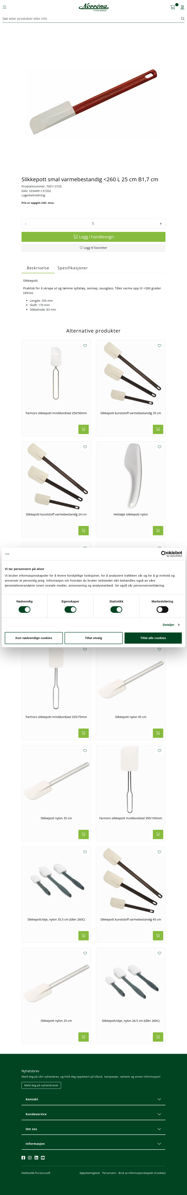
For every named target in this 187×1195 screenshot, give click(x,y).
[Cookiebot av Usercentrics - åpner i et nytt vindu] (164, 554)
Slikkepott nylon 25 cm (56, 1021)
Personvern (109, 1173)
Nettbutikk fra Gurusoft (36, 1173)
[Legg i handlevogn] (93, 237)
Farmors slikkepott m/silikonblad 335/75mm (56, 717)
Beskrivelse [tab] (38, 267)
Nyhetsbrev (30, 1071)
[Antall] (92, 224)
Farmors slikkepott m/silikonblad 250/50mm (56, 413)
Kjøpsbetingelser (90, 1173)
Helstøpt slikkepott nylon (131, 514)
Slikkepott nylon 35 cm (56, 818)
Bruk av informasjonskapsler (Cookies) (142, 1173)
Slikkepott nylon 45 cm (130, 717)
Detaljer (168, 624)
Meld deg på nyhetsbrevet (41, 1085)
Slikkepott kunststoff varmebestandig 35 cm (130, 413)
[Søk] (91, 18)
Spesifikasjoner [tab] (73, 267)
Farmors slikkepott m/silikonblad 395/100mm (130, 818)
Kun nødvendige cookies (34, 638)
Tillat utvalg (93, 638)
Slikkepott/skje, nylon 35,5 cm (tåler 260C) (56, 919)
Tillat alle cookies (153, 638)
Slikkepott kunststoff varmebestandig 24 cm (56, 514)
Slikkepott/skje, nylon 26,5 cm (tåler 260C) (131, 1021)
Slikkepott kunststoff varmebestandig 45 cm (130, 919)
